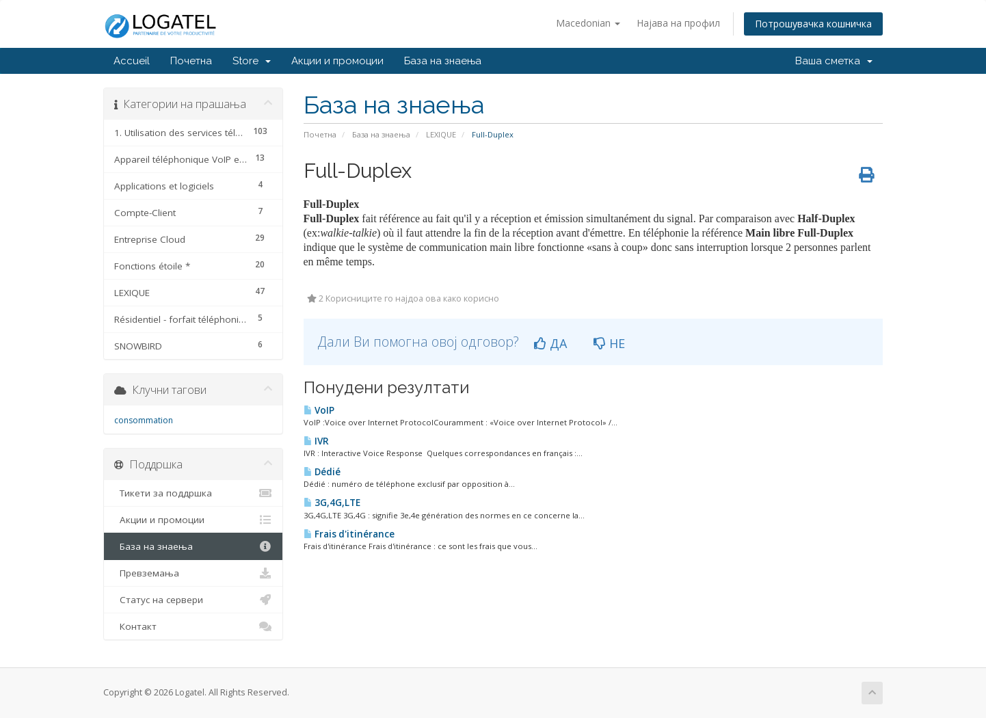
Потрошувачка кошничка (813, 23)
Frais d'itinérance (349, 534)
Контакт (193, 626)
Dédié (322, 472)
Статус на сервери (193, 599)
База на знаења (442, 61)
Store (251, 61)
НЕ (609, 343)
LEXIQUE (441, 134)
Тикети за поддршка (193, 493)
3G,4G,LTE (332, 502)
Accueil (132, 61)
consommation (143, 420)
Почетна (191, 61)
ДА (550, 343)
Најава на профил (678, 22)
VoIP (319, 410)
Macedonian (588, 22)
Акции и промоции (337, 61)
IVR (316, 441)
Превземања (193, 573)
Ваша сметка (833, 61)
